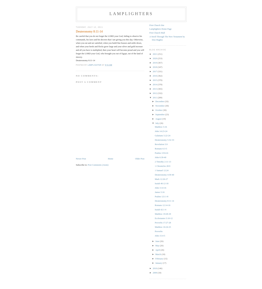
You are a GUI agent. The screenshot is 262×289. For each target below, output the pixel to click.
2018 (155, 67)
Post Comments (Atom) (98, 165)
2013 (155, 89)
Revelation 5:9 (161, 144)
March (158, 254)
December (160, 101)
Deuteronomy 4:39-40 (164, 174)
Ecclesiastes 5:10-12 (164, 218)
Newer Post (81, 158)
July (157, 123)
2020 (155, 58)
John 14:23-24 (161, 131)
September (160, 114)
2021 (155, 54)
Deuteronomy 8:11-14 (164, 201)
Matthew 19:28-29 (163, 214)
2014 (155, 84)
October (159, 110)
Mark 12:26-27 (161, 179)
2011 (155, 97)
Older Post (139, 158)
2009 (155, 272)
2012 (155, 93)
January (159, 263)
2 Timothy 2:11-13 (163, 161)
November (160, 105)
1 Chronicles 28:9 (162, 166)
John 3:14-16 (160, 188)
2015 (155, 80)
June (157, 241)
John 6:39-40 (160, 157)
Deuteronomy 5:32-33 (164, 140)
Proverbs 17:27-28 (163, 222)
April (158, 250)
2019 (155, 62)
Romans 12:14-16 (162, 205)
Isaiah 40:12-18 (161, 183)
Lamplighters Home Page (160, 29)
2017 (155, 71)
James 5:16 (159, 192)
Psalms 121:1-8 (161, 196)
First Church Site (156, 25)
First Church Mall (157, 32)
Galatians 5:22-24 (162, 135)
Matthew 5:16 (161, 127)
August (158, 119)
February (159, 258)
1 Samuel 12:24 (161, 170)
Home (110, 158)
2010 (155, 268)
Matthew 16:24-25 (163, 227)
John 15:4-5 (160, 235)
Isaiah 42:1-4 (160, 209)
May (157, 245)
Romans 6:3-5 (161, 148)
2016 (155, 76)
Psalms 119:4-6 (161, 153)
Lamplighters (131, 13)
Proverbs (158, 231)
